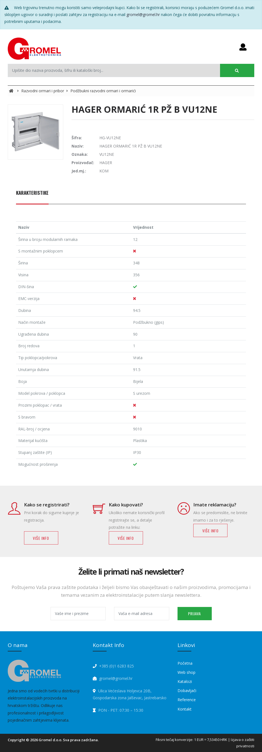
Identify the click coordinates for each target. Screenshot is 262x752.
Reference (187, 699)
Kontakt (185, 709)
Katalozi (185, 681)
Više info (41, 538)
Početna (185, 663)
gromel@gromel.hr (143, 14)
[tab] (32, 196)
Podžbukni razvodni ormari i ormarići (103, 90)
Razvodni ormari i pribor (43, 90)
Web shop (186, 672)
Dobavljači (187, 690)
